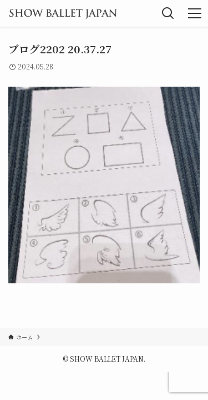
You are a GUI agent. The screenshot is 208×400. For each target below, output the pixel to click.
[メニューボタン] (194, 13)
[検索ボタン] (168, 13)
